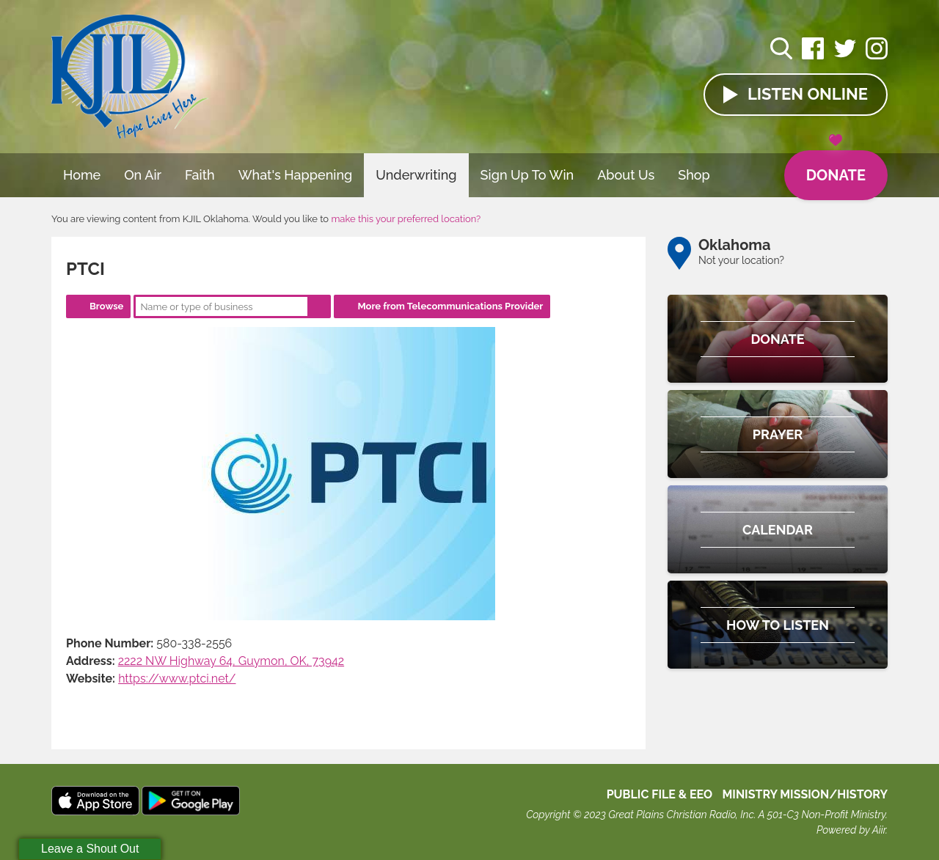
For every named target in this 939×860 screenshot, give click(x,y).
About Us (625, 175)
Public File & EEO (660, 794)
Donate (836, 167)
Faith (200, 175)
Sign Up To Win (527, 175)
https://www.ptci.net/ (176, 679)
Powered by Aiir (850, 830)
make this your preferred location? (406, 218)
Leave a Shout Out (90, 848)
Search (319, 306)
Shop (694, 175)
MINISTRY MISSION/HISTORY (805, 794)
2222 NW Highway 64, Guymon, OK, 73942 (231, 661)
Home (82, 175)
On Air (142, 175)
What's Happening (295, 175)
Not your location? (741, 260)
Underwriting (416, 175)
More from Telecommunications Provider (450, 306)
